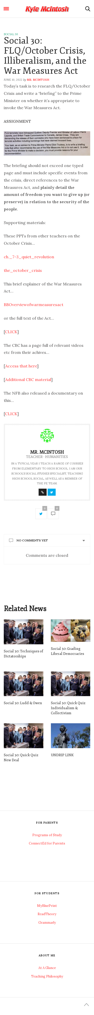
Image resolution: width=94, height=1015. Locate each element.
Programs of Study (47, 835)
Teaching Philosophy (47, 976)
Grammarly (47, 922)
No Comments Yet (32, 540)
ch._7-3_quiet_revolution (29, 256)
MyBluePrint (47, 906)
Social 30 (11, 34)
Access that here (21, 365)
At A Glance (47, 968)
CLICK (11, 331)
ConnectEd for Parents (47, 843)
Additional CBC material (28, 379)
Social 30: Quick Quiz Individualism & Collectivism (68, 708)
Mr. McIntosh (38, 79)
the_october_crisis (23, 270)
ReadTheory (47, 914)
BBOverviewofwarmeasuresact (33, 304)
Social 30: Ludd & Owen (23, 703)
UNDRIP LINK (62, 755)
